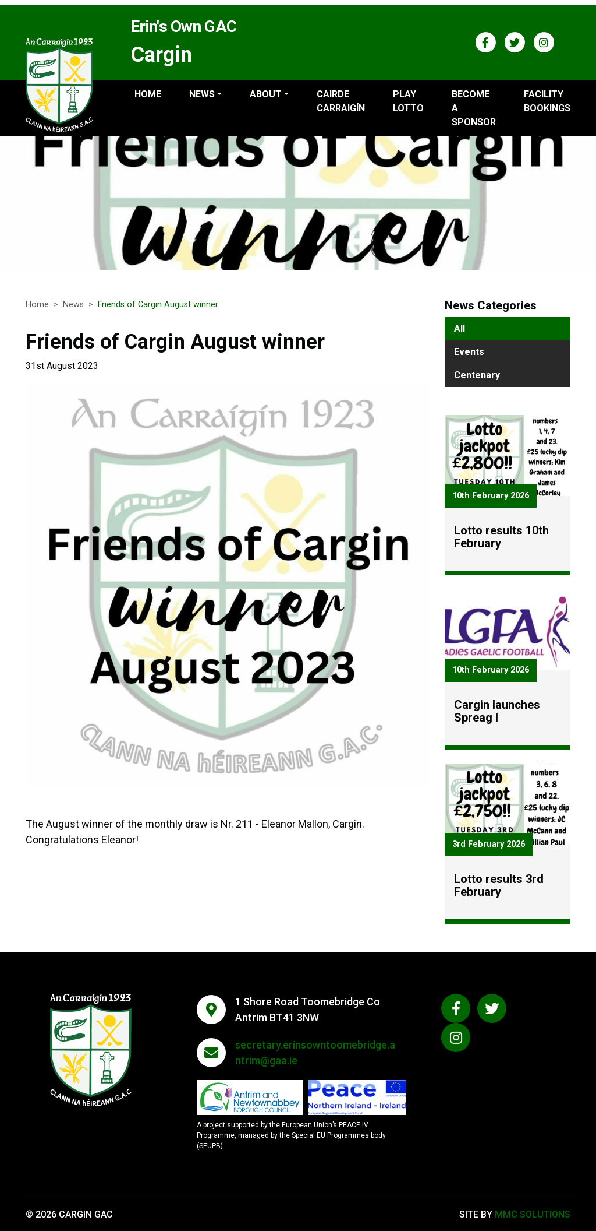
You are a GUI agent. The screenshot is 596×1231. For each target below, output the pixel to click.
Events (469, 351)
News (73, 304)
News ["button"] (202, 94)
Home (147, 94)
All (459, 328)
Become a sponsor (474, 108)
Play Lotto (408, 101)
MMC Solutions (532, 1214)
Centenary (477, 375)
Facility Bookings (547, 101)
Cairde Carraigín (341, 101)
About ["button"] (266, 94)
